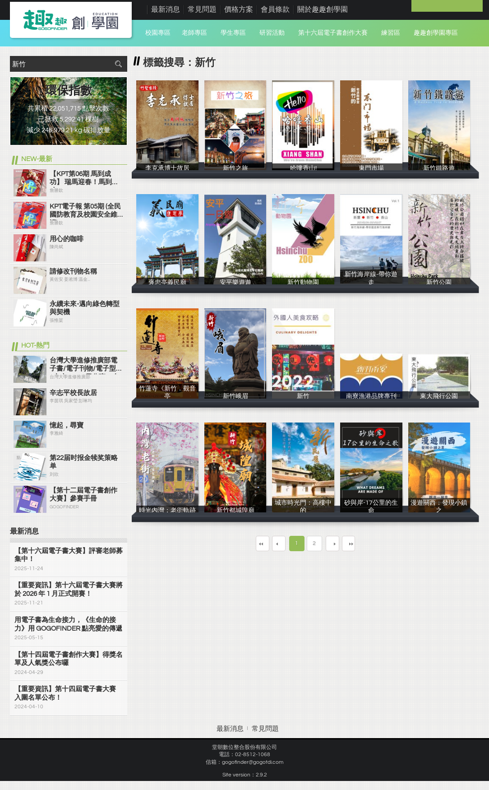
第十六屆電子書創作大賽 (333, 33)
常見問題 (202, 9)
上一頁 (272, 543)
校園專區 (158, 33)
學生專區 (233, 33)
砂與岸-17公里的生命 (371, 510)
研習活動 (272, 33)
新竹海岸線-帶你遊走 (371, 282)
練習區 (390, 33)
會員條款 (275, 9)
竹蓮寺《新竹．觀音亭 (167, 396)
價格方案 (238, 9)
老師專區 (194, 33)
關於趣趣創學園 (322, 9)
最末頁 (372, 543)
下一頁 (339, 543)
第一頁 (239, 543)
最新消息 (165, 9)
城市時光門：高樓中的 (303, 510)
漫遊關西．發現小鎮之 (439, 510)
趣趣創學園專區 (436, 33)
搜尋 (118, 64)
